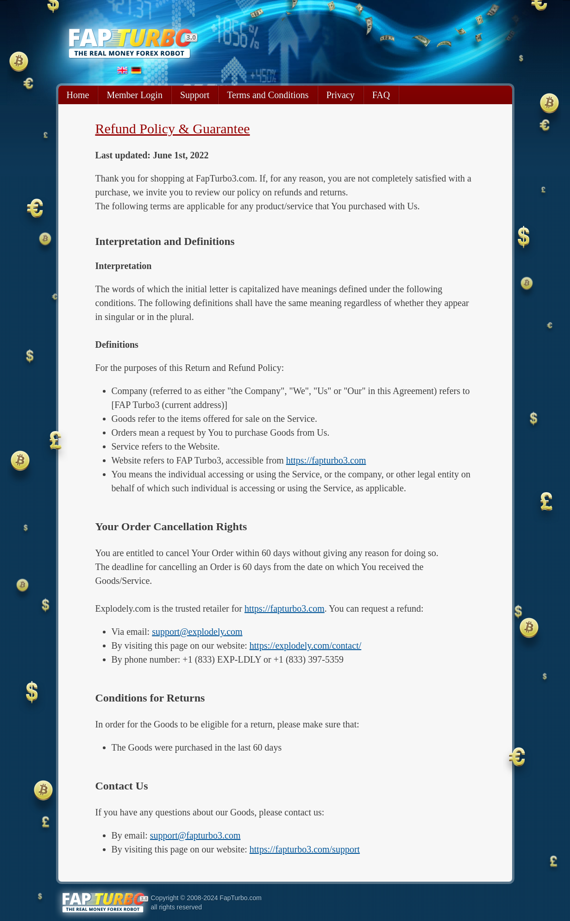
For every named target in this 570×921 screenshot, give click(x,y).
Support (194, 95)
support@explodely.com (197, 632)
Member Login (134, 95)
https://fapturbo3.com (326, 460)
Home (78, 95)
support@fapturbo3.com (195, 835)
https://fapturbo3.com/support (305, 849)
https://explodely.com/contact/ (305, 645)
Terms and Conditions (267, 95)
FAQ (381, 95)
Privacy (340, 95)
